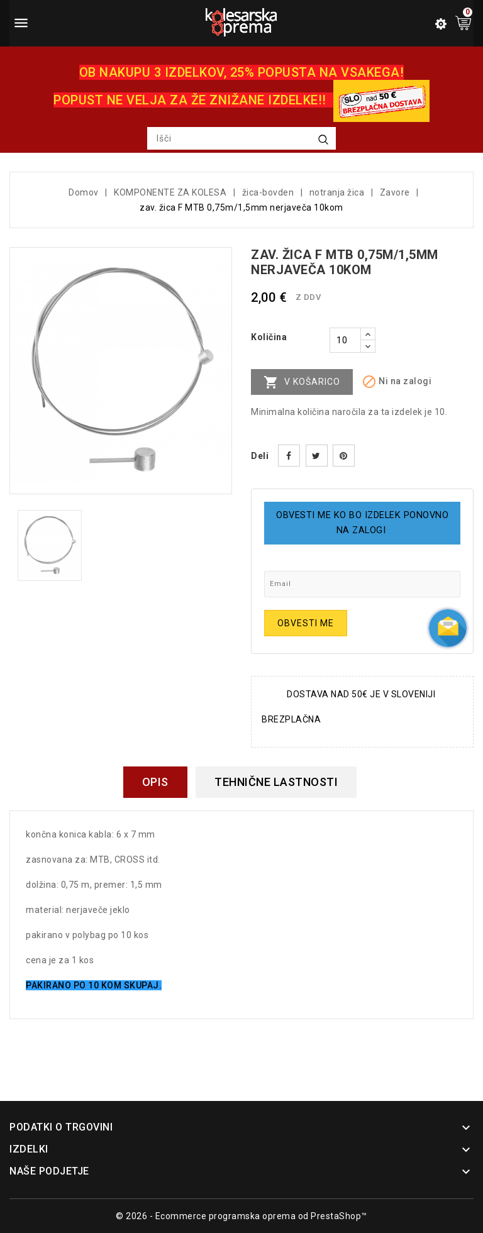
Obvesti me (305, 623)
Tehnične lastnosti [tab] (276, 781)
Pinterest (344, 456)
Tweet (317, 456)
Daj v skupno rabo (289, 456)
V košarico (302, 382)
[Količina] (345, 340)
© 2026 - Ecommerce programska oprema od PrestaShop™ (241, 1216)
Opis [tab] (155, 781)
